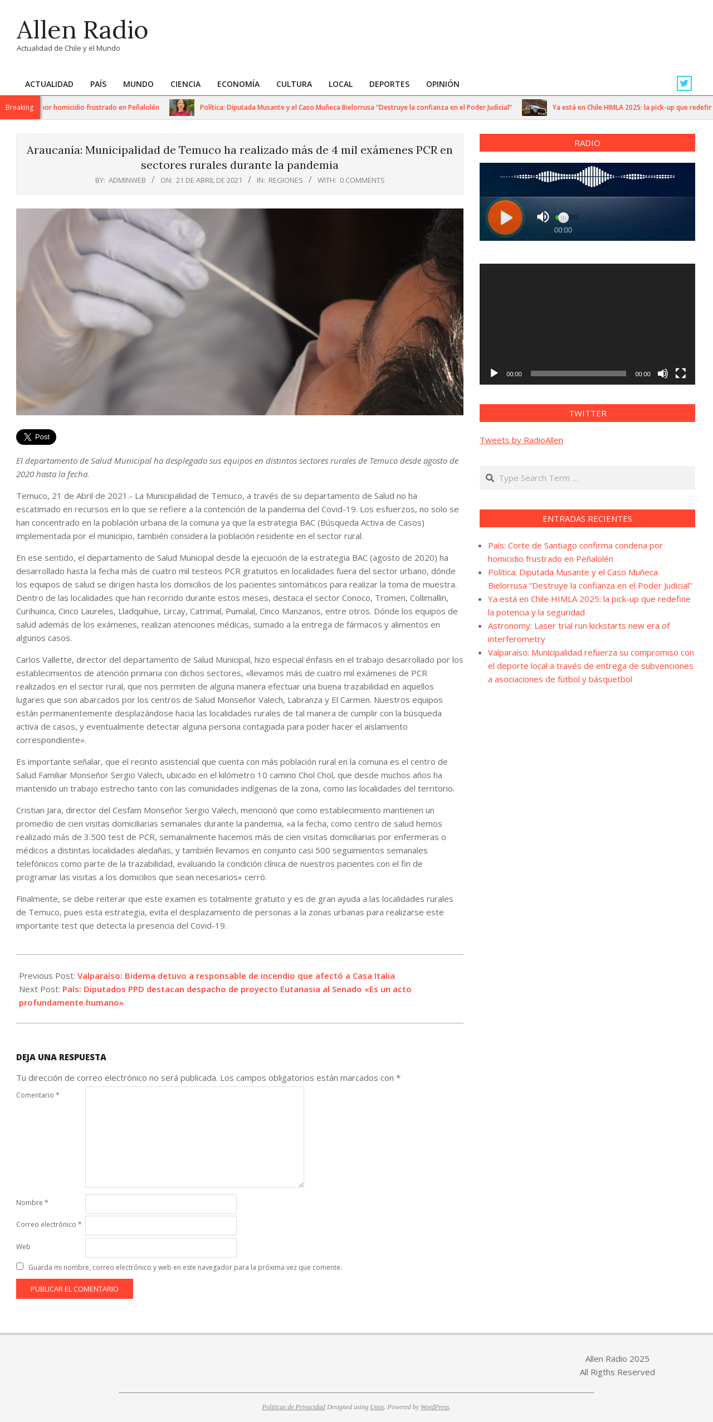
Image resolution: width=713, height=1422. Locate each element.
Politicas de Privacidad (293, 1407)
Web (23, 1246)
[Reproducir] (494, 373)
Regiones (285, 180)
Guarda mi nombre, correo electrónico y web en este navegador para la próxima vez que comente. (185, 1267)
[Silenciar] (662, 373)
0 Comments (362, 180)
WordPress (435, 1407)
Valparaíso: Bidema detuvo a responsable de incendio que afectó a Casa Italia (236, 975)
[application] (587, 324)
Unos (377, 1407)
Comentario (38, 1095)
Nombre (32, 1202)
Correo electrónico (49, 1224)
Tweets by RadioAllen (521, 439)
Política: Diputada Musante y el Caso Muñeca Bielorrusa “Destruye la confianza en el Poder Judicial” (364, 107)
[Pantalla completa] (680, 373)
